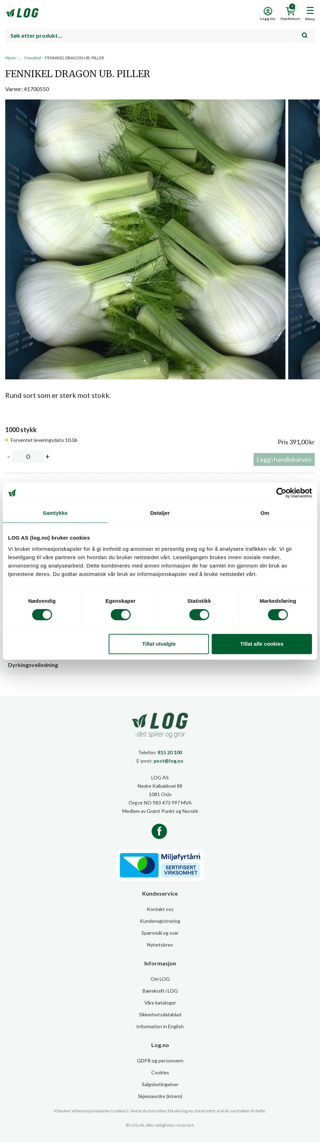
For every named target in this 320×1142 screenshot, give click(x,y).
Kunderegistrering (160, 921)
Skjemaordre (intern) (160, 1096)
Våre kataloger (160, 1003)
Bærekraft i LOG (160, 991)
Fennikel (32, 57)
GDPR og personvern (160, 1060)
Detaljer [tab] (160, 513)
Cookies (160, 1072)
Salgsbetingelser (160, 1084)
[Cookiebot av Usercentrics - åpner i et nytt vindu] (281, 493)
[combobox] (160, 36)
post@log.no (168, 761)
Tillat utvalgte (159, 644)
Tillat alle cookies (261, 644)
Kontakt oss (160, 909)
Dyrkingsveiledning (33, 664)
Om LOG (160, 979)
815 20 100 (170, 752)
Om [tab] (264, 513)
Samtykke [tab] (55, 513)
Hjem (10, 57)
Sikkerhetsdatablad (160, 1014)
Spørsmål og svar (160, 933)
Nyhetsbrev (160, 945)
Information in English (160, 1026)
